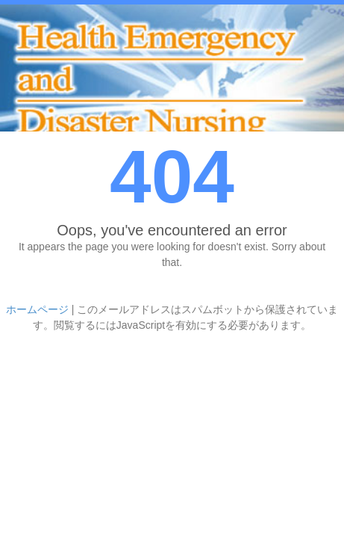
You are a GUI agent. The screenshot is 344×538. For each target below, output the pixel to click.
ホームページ (37, 309)
